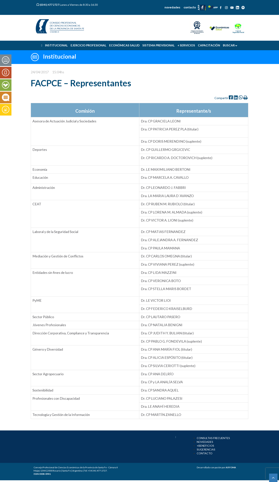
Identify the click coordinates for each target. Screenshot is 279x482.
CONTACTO (204, 453)
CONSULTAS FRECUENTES (213, 438)
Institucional (59, 56)
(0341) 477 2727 (50, 4)
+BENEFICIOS (205, 445)
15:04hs (58, 72)
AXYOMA (231, 467)
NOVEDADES (205, 441)
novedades (172, 7)
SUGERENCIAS (206, 449)
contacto (190, 7)
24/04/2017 (40, 72)
